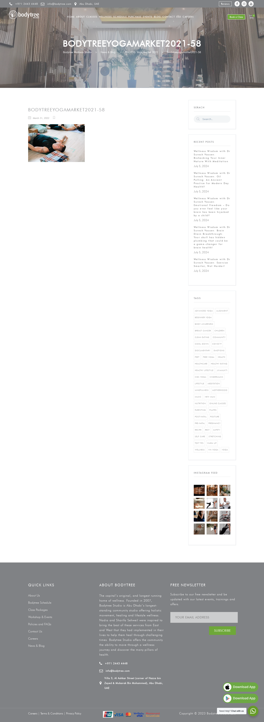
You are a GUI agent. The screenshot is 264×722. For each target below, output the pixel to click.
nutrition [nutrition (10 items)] (200, 403)
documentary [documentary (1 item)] (202, 350)
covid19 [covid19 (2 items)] (217, 344)
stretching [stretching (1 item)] (215, 436)
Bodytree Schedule (39, 602)
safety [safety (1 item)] (216, 430)
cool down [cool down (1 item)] (202, 344)
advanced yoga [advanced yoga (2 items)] (204, 311)
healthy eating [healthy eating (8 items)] (219, 364)
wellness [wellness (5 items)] (200, 450)
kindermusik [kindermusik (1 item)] (216, 377)
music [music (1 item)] (198, 397)
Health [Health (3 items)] (221, 357)
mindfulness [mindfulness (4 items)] (202, 390)
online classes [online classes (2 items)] (217, 403)
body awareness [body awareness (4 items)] (204, 324)
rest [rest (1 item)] (207, 430)
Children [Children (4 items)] (219, 330)
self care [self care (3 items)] (200, 436)
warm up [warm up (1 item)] (212, 443)
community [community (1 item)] (219, 337)
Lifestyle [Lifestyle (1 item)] (199, 383)
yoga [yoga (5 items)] (225, 450)
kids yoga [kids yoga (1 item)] (200, 377)
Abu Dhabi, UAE (89, 3)
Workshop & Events (40, 617)
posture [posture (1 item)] (214, 416)
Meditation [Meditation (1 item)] (214, 383)
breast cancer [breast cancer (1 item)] (203, 330)
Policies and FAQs (39, 624)
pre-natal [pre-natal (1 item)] (200, 423)
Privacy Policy (73, 713)
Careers (33, 638)
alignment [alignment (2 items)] (222, 311)
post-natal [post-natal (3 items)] (201, 416)
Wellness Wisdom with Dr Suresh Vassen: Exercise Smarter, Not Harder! (212, 262)
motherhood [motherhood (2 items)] (219, 390)
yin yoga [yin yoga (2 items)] (213, 450)
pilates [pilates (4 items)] (213, 410)
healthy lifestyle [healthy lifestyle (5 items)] (204, 370)
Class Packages (38, 610)
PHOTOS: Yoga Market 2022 (141, 52)
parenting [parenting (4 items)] (200, 410)
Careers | (34, 713)
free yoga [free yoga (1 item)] (208, 357)
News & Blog (108, 52)
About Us (34, 595)
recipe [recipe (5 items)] (198, 430)
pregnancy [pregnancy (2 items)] (214, 423)
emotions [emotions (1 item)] (219, 350)
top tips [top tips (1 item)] (199, 443)
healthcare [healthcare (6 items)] (201, 364)
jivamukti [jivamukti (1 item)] (222, 370)
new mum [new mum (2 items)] (210, 397)
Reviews (225, 3)
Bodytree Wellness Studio (77, 52)
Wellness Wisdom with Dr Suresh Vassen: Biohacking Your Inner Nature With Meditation (212, 156)
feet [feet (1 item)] (197, 357)
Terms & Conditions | (53, 713)
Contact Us (35, 631)
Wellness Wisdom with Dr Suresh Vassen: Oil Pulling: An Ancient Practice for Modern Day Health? (212, 180)
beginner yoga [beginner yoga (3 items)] (203, 317)
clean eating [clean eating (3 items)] (202, 337)
